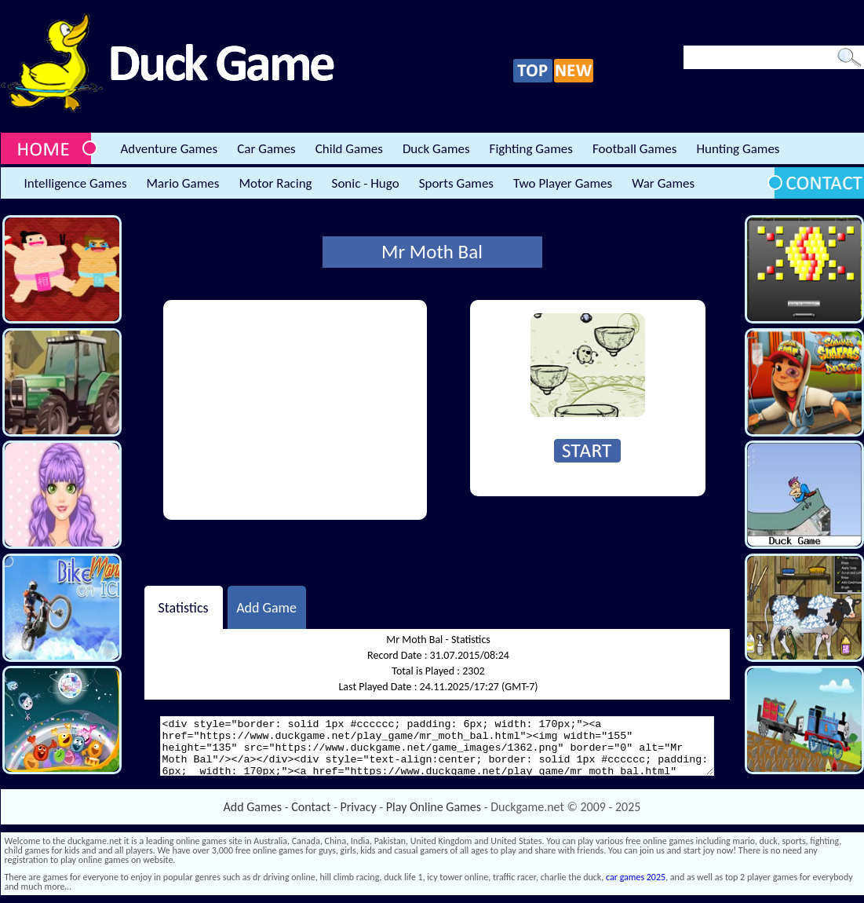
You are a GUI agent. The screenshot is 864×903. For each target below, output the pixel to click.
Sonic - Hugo (365, 183)
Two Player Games (562, 183)
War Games (663, 183)
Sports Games (456, 183)
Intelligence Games (75, 183)
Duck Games (436, 149)
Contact (310, 806)
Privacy (359, 806)
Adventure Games (169, 149)
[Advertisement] (295, 410)
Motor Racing (275, 183)
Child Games (349, 149)
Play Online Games (433, 806)
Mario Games (183, 183)
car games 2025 (635, 877)
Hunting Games (737, 149)
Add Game (266, 607)
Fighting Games (531, 149)
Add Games (253, 806)
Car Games (266, 149)
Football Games (634, 149)
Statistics (183, 607)
